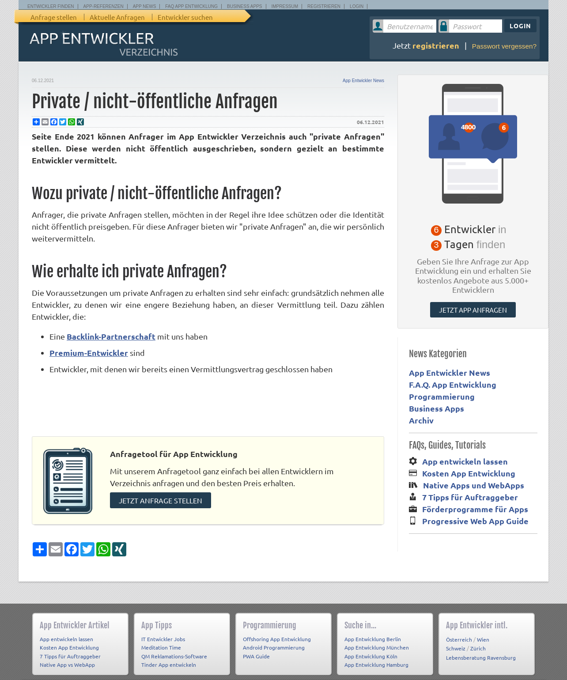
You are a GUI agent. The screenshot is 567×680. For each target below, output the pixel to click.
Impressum (285, 6)
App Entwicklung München (376, 640)
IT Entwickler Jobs (163, 631)
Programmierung (442, 396)
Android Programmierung (274, 640)
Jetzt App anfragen (473, 310)
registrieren (435, 45)
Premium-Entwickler (88, 353)
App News (144, 6)
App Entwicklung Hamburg (376, 657)
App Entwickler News (363, 80)
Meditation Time (161, 640)
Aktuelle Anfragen (117, 17)
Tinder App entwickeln (168, 657)
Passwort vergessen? (504, 46)
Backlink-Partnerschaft (111, 336)
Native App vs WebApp (67, 657)
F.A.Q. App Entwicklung (452, 384)
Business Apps (244, 6)
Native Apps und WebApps (473, 485)
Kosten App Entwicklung (468, 473)
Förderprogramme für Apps (475, 509)
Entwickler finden (50, 6)
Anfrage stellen (53, 17)
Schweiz (455, 641)
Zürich (478, 641)
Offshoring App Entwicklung (277, 631)
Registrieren (323, 6)
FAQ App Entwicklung (191, 6)
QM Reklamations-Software (174, 648)
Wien (483, 631)
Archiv (421, 420)
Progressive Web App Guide (475, 521)
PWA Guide (256, 648)
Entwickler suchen (185, 17)
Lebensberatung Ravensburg (481, 650)
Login (356, 6)
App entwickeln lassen (465, 461)
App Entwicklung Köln (370, 648)
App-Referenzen (103, 6)
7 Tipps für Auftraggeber (470, 497)
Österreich (459, 631)
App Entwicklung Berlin (372, 631)
